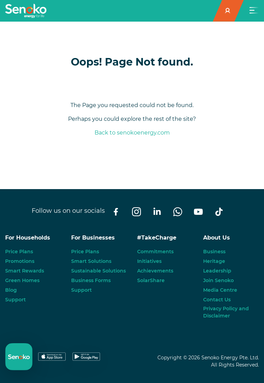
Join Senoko (218, 280)
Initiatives (149, 261)
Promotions (19, 261)
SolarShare (151, 280)
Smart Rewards (24, 271)
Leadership (217, 271)
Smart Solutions (91, 261)
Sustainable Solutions (98, 271)
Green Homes (22, 280)
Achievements (155, 271)
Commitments (155, 251)
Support (15, 300)
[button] (228, 10)
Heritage (214, 261)
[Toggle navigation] (254, 10)
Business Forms (91, 280)
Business (214, 251)
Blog (11, 290)
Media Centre (220, 290)
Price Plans (19, 251)
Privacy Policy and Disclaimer (226, 312)
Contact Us (217, 300)
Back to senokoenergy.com (132, 132)
